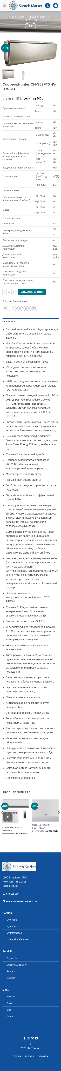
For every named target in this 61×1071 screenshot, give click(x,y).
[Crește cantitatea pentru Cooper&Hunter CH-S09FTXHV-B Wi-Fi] (13, 292)
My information (14, 933)
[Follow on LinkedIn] (36, 1038)
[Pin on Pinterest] (29, 308)
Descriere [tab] (8, 321)
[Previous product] (33, 25)
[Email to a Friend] (23, 308)
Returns (11, 971)
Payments (12, 958)
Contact (11, 1016)
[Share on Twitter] (17, 308)
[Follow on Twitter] (32, 1038)
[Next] (58, 819)
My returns (12, 926)
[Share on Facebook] (11, 308)
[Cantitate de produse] (9, 292)
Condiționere (40, 17)
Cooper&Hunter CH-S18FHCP (12, 829)
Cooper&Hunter (30, 20)
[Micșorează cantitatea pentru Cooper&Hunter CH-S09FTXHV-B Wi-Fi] (4, 292)
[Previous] (3, 819)
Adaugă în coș (32, 292)
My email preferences (18, 939)
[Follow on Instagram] (28, 1038)
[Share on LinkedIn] (34, 308)
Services (11, 1003)
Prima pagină (17, 17)
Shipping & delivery (17, 965)
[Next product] (27, 25)
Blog (9, 1010)
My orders (12, 919)
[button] (4, 6)
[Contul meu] (47, 5)
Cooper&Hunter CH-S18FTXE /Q (42, 826)
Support (11, 978)
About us (11, 996)
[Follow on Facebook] (24, 1038)
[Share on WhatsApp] (5, 308)
